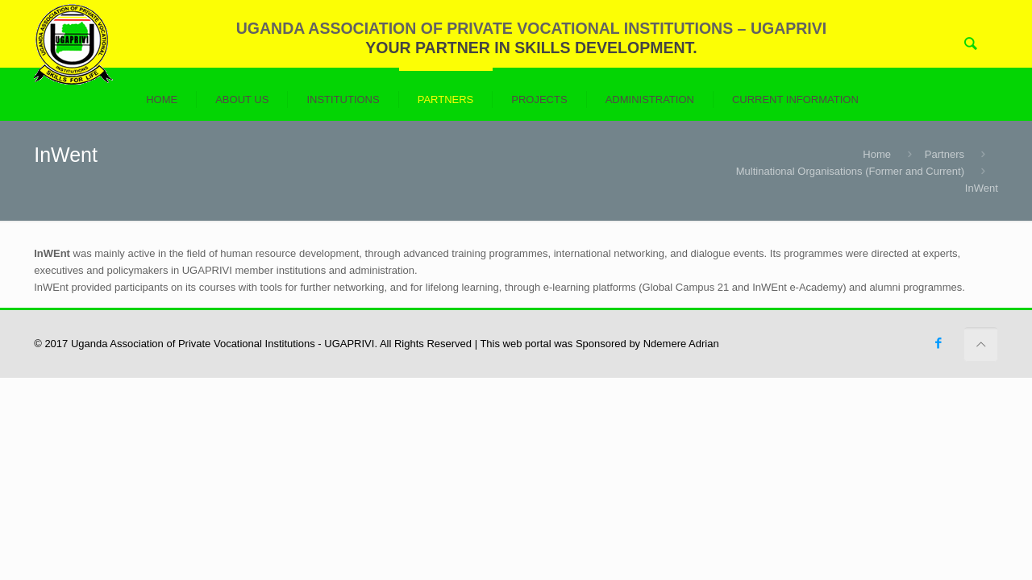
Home (877, 154)
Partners (944, 154)
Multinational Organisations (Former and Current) (850, 171)
